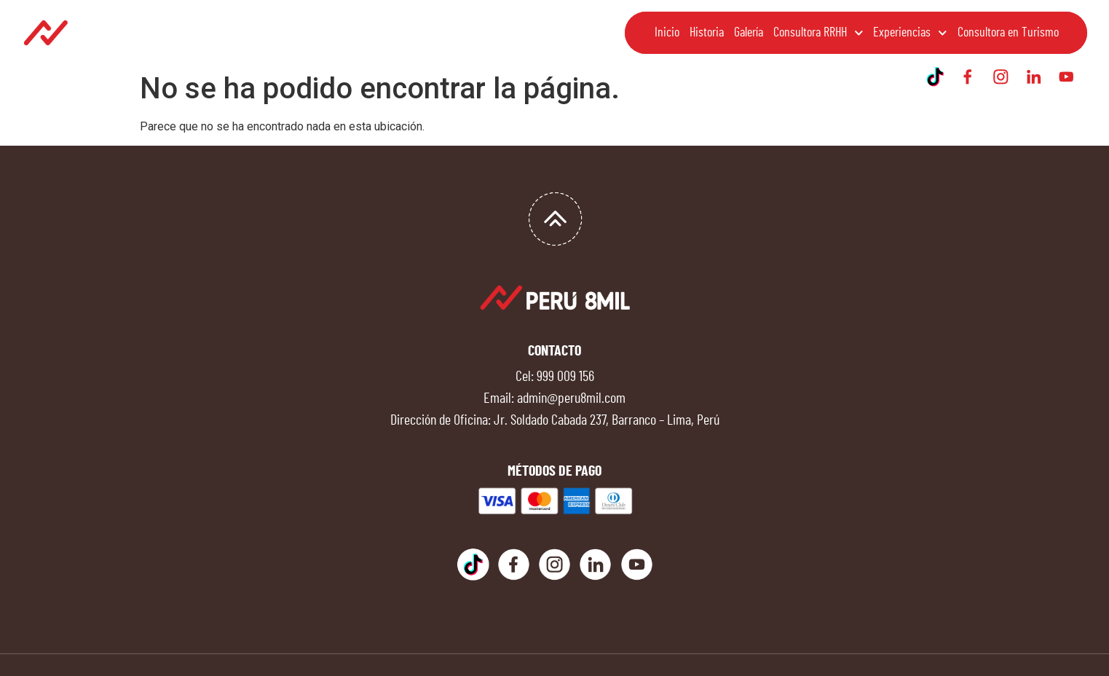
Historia (707, 32)
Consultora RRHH (818, 33)
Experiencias (910, 33)
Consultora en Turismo (1008, 32)
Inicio (667, 32)
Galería (748, 32)
